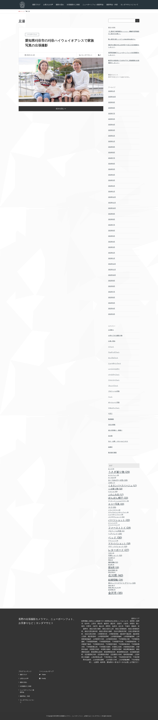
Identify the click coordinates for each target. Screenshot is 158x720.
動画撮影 (111, 419)
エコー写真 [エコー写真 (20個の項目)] (116, 504)
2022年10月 (112, 275)
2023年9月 (111, 214)
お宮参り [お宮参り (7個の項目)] (111, 482)
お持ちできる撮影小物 (115, 335)
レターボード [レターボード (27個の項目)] (118, 550)
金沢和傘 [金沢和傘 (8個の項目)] (111, 589)
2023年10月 (112, 208)
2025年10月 (112, 96)
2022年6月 (111, 297)
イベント (111, 346)
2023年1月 (111, 258)
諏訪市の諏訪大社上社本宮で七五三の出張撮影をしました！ (123, 46)
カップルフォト (113, 358)
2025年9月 (111, 102)
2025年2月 (111, 136)
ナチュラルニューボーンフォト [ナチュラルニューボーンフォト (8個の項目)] (118, 512)
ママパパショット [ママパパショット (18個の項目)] (119, 543)
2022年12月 (112, 264)
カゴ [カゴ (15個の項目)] (112, 507)
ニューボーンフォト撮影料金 (93, 4)
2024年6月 (111, 163)
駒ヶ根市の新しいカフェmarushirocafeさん (122, 39)
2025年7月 (111, 113)
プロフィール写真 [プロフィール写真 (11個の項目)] (116, 531)
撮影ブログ (36, 4)
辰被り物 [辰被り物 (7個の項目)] (111, 585)
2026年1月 (111, 91)
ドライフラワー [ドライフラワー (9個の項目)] (114, 510)
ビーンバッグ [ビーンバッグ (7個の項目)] (112, 523)
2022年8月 (111, 286)
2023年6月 (111, 230)
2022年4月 (111, 308)
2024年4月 (111, 175)
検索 (137, 21)
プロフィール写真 (114, 391)
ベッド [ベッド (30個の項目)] (115, 537)
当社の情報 (111, 424)
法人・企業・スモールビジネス (118, 441)
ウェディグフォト (114, 352)
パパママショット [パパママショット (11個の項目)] (116, 517)
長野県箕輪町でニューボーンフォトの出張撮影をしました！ (123, 54)
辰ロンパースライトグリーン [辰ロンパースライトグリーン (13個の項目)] (122, 583)
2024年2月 (111, 186)
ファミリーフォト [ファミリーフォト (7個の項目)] (114, 525)
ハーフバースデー (114, 369)
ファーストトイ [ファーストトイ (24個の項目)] (119, 527)
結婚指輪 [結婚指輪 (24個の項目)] (115, 579)
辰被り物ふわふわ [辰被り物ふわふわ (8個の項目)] (114, 587)
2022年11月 (112, 269)
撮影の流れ (60, 4)
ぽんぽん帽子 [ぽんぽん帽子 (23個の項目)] (118, 498)
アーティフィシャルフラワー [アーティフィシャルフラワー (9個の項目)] (118, 501)
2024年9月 (111, 147)
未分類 (110, 436)
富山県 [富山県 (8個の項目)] (111, 564)
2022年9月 (111, 280)
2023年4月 (111, 241)
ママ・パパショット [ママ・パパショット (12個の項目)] (117, 546)
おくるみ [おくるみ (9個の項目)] (112, 477)
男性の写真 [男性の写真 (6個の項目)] (111, 572)
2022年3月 (111, 314)
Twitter (42, 674)
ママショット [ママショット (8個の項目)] (113, 540)
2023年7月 (111, 225)
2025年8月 (111, 108)
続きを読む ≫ (61, 108)
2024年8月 (111, 152)
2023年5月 (111, 236)
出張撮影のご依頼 (73, 4)
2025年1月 (111, 141)
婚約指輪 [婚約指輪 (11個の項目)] (113, 562)
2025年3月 (111, 130)
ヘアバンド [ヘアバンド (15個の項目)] (115, 534)
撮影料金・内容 (112, 4)
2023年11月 (112, 202)
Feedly (42, 678)
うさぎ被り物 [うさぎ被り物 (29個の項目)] (119, 471)
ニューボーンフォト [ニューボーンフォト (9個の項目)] (115, 514)
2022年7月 (111, 292)
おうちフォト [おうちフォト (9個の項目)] (113, 475)
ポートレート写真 (114, 402)
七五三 (110, 413)
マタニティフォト (114, 408)
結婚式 (110, 447)
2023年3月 (111, 247)
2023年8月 (111, 219)
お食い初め (111, 341)
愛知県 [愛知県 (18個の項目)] (113, 567)
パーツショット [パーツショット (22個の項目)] (119, 520)
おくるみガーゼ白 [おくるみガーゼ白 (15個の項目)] (118, 480)
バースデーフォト (114, 374)
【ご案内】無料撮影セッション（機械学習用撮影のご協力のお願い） (123, 32)
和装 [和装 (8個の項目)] (110, 560)
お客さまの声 (48, 4)
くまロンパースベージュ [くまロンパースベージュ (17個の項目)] (122, 485)
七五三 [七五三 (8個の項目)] (111, 553)
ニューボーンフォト (114, 363)
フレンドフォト (113, 385)
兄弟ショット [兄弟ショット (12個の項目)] (115, 555)
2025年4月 (111, 124)
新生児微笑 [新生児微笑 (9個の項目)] (112, 570)
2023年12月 (112, 197)
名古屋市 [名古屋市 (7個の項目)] (111, 558)
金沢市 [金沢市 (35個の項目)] (115, 592)
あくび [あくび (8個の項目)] (111, 469)
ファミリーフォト (114, 380)
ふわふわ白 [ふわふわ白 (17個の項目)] (116, 494)
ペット (110, 397)
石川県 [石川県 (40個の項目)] (115, 575)
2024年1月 (111, 191)
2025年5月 (111, 119)
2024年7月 (111, 158)
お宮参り (111, 330)
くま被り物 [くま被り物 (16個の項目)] (115, 489)
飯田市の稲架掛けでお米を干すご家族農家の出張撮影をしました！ (123, 61)
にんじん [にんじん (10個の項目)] (112, 491)
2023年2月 (111, 253)
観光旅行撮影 (112, 452)
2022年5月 (111, 303)
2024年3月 (111, 180)
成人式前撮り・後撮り (115, 430)
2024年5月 (111, 169)
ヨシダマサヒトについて (129, 4)
